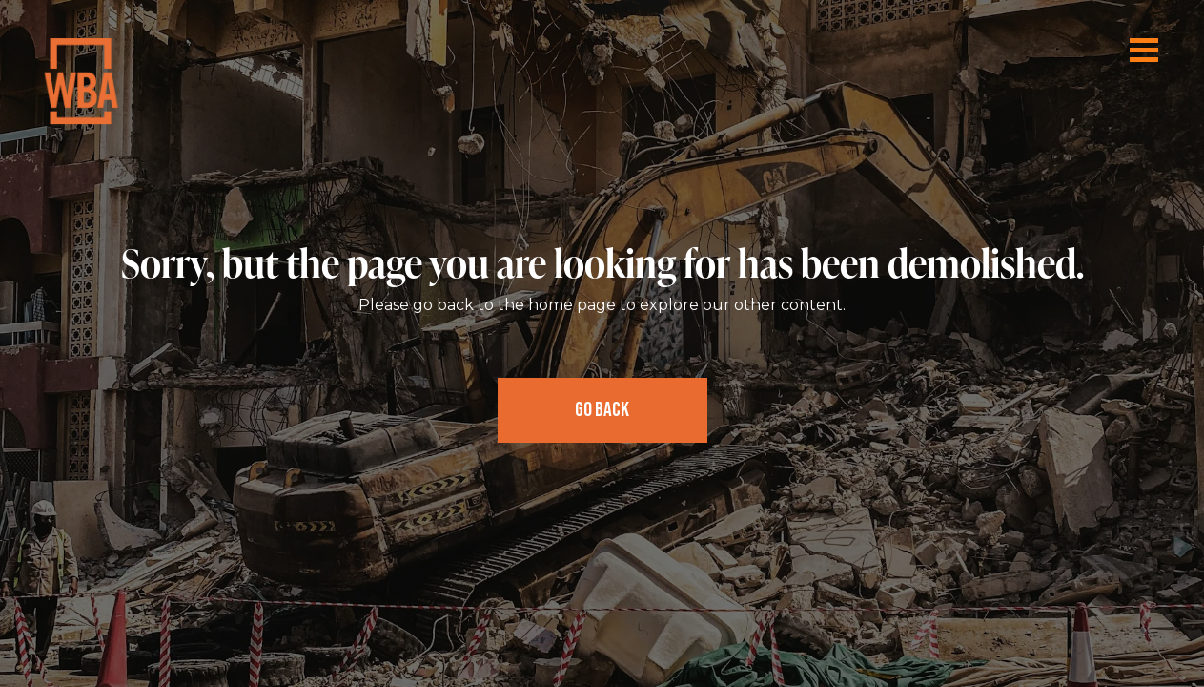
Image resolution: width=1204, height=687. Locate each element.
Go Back (602, 410)
